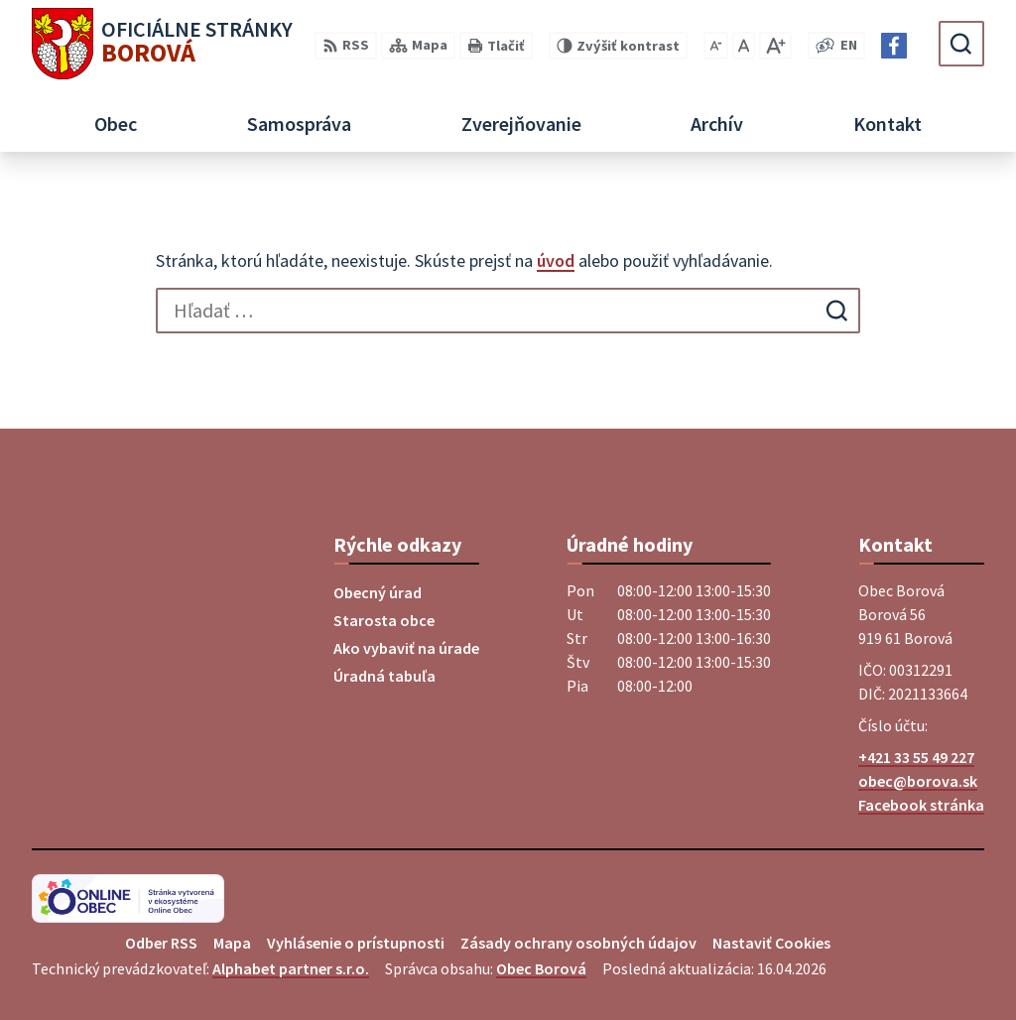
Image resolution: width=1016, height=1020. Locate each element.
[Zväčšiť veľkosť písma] (775, 46)
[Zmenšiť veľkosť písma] (715, 46)
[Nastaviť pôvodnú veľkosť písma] (743, 46)
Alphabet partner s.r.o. (290, 968)
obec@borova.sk (917, 781)
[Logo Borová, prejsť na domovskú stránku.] (162, 43)
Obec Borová (541, 968)
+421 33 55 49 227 (916, 757)
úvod (555, 260)
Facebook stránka (921, 805)
